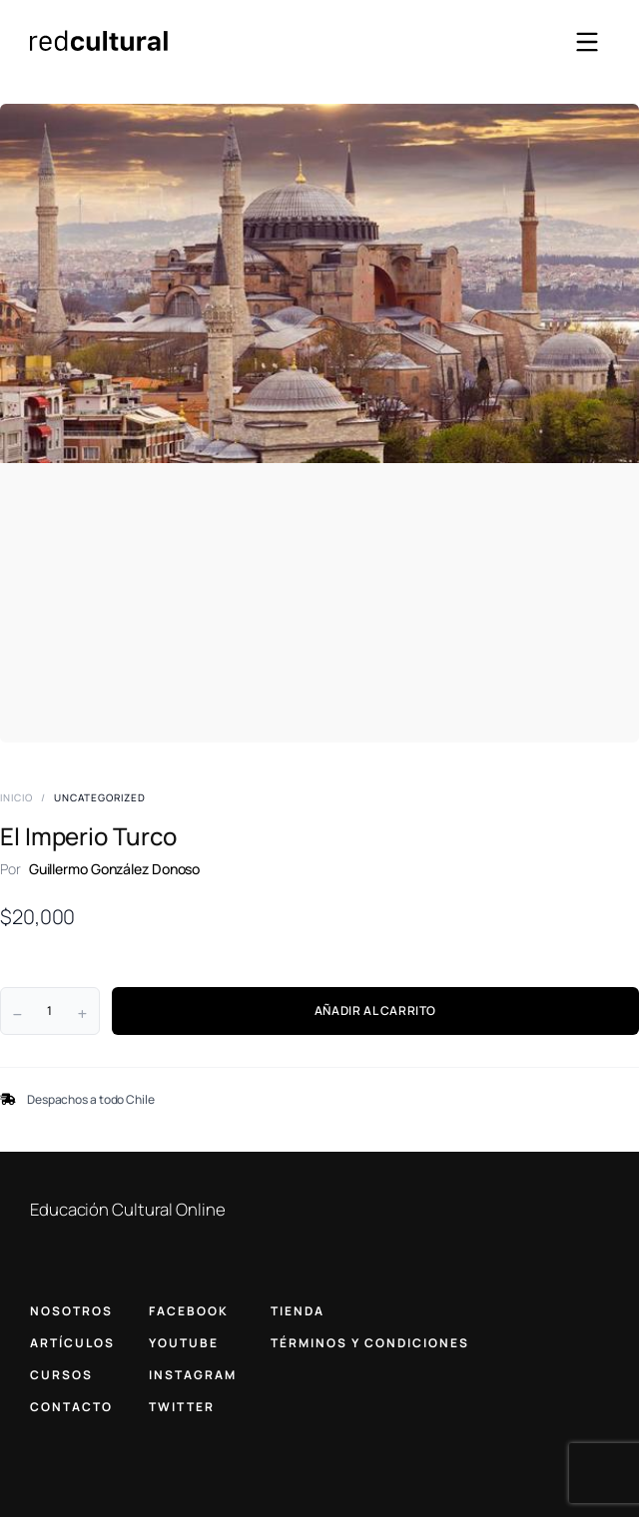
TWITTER (182, 1406)
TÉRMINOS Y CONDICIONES (370, 1342)
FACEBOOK (189, 1310)
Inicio (16, 797)
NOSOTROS (71, 1310)
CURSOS (61, 1374)
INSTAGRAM (193, 1374)
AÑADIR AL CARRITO (375, 1010)
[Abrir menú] (587, 42)
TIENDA (297, 1310)
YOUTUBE (184, 1342)
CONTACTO (71, 1406)
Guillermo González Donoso (115, 868)
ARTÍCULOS (72, 1342)
